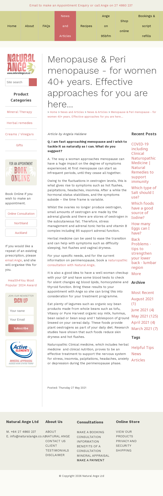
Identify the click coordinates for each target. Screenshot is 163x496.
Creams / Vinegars (19, 134)
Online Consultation (21, 214)
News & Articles (97, 112)
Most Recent (142, 292)
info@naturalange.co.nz (28, 436)
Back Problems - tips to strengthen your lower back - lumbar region (143, 253)
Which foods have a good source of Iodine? (142, 210)
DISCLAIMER (55, 455)
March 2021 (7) (144, 328)
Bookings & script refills (146, 26)
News (136, 353)
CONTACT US (55, 441)
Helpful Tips (142, 347)
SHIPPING (123, 450)
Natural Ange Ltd (93, 475)
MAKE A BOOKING (90, 432)
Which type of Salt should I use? (144, 192)
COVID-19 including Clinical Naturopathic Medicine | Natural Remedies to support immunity (143, 162)
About (29, 26)
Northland (21, 223)
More (136, 273)
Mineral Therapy (19, 112)
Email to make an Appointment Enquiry (59, 5)
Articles (138, 359)
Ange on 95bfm (106, 26)
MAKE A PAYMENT (91, 460)
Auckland (21, 233)
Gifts (19, 145)
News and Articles (65, 26)
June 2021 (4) (142, 309)
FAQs (46, 26)
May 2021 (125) (144, 316)
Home (11, 26)
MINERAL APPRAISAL (93, 456)
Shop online (124, 26)
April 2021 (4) (143, 322)
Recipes (86, 26)
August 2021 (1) (142, 301)
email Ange (13, 260)
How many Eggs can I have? (140, 228)
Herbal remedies (19, 123)
